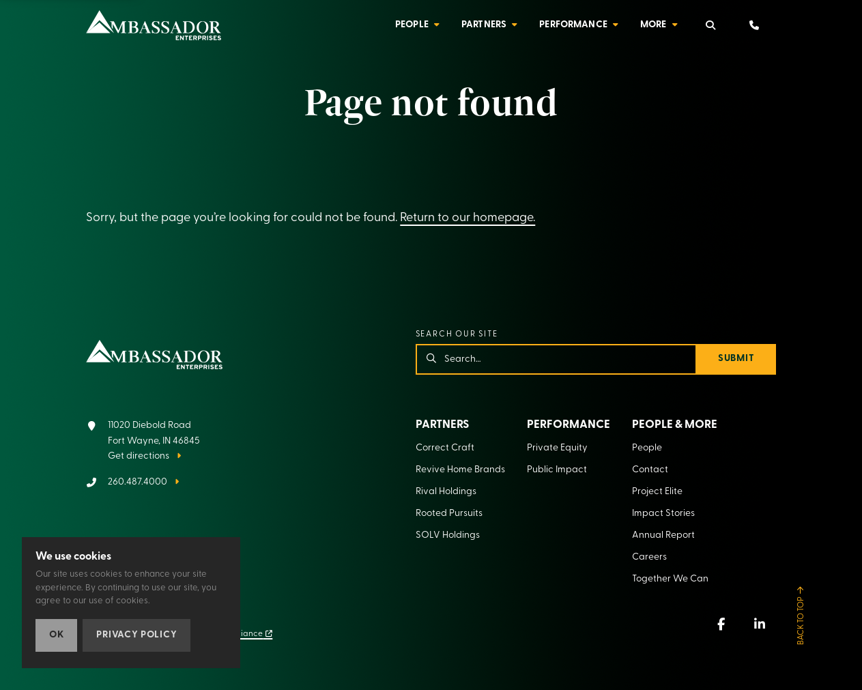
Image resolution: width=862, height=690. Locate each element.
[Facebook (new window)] (721, 623)
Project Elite (657, 492)
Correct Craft (445, 448)
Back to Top (801, 620)
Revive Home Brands (460, 470)
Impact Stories (663, 513)
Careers (649, 557)
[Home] (153, 25)
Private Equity (557, 448)
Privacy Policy (136, 635)
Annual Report (663, 535)
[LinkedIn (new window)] (759, 623)
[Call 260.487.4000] (132, 482)
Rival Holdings (446, 492)
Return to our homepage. (467, 218)
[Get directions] (143, 441)
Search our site (457, 334)
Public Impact (557, 470)
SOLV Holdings (448, 535)
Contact (650, 470)
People (412, 25)
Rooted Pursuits (449, 513)
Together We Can (670, 579)
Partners (483, 25)
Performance (573, 25)
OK (56, 635)
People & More (674, 425)
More (653, 25)
